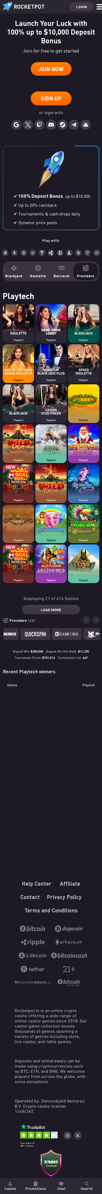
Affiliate (70, 883)
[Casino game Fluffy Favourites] (51, 520)
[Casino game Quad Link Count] (83, 480)
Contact (30, 897)
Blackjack (14, 271)
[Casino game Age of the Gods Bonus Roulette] (18, 360)
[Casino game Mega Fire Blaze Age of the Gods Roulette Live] (51, 440)
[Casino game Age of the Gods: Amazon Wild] (51, 560)
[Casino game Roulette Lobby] (18, 320)
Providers (85, 271)
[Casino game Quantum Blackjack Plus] (51, 360)
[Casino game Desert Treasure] (83, 400)
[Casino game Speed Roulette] (83, 360)
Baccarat (62, 271)
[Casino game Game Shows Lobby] (51, 320)
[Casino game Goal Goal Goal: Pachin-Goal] (18, 480)
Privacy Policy (64, 897)
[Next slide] (96, 620)
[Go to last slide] (86, 620)
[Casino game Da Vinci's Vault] (18, 520)
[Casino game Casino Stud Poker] (51, 400)
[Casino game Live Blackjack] (18, 400)
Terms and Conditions (51, 910)
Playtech (18, 340)
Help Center (36, 883)
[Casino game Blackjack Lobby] (83, 320)
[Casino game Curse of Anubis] (83, 560)
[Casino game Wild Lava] (51, 480)
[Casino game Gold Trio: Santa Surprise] (83, 440)
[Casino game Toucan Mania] (83, 520)
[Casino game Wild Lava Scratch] (18, 440)
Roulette (38, 271)
